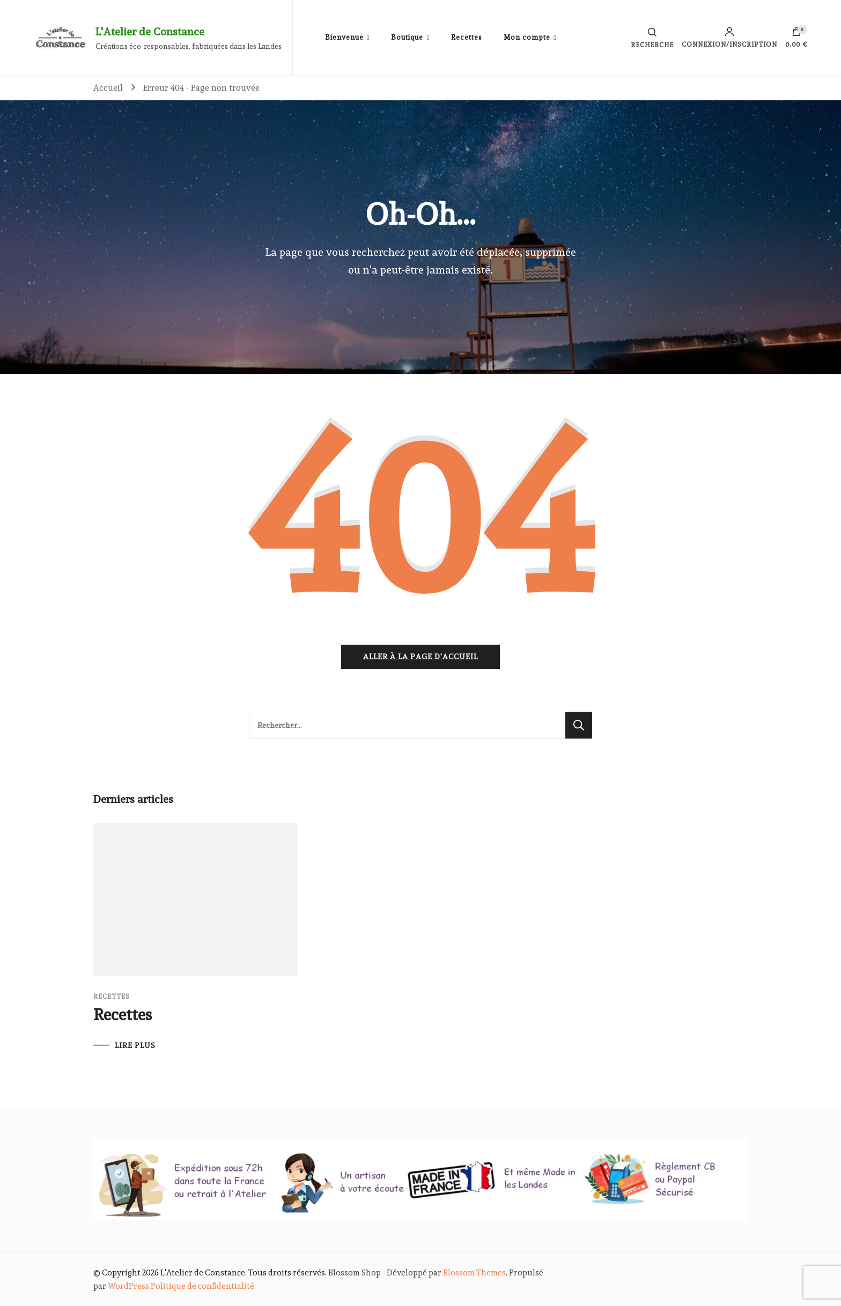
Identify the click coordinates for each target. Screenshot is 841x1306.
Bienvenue (344, 37)
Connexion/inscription (729, 37)
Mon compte (527, 37)
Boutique (407, 37)
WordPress (128, 1286)
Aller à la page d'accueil (420, 656)
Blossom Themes (474, 1273)
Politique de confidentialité (202, 1286)
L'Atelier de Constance (149, 31)
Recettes (466, 37)
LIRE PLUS (135, 1045)
